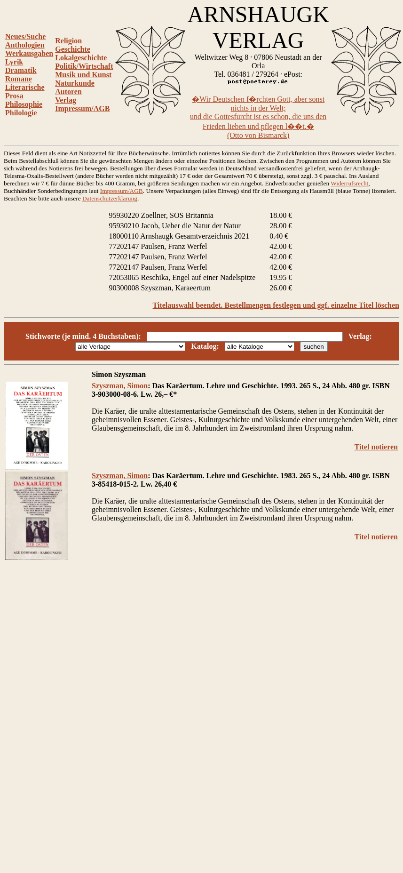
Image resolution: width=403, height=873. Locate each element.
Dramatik (21, 70)
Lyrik (14, 62)
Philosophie (23, 104)
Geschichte (72, 49)
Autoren (68, 92)
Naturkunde (75, 83)
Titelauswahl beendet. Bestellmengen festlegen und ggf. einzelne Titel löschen (276, 305)
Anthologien (25, 45)
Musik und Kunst (83, 75)
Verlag (65, 100)
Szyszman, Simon (120, 386)
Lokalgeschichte (81, 58)
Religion (68, 41)
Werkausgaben (29, 53)
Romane (18, 79)
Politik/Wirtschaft (84, 66)
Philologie (21, 113)
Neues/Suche (25, 36)
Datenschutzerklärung (109, 198)
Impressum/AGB (82, 108)
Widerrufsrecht (349, 183)
